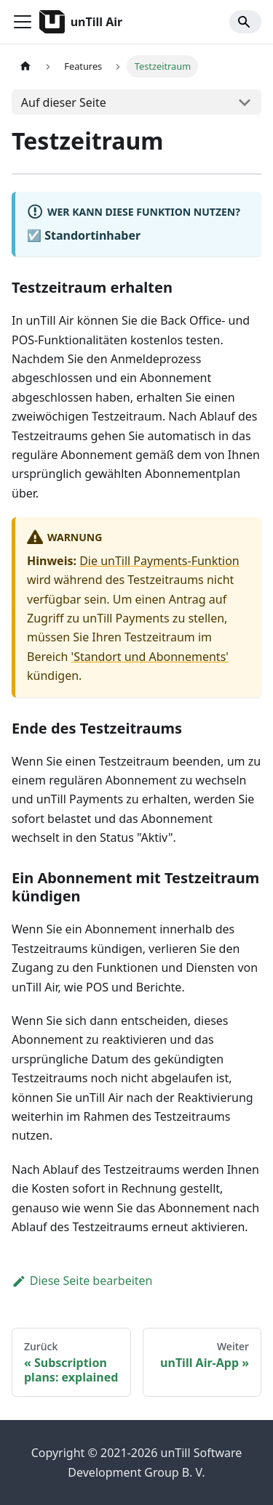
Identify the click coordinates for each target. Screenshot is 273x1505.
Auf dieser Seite (63, 102)
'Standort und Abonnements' (150, 657)
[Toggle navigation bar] (22, 22)
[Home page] (25, 66)
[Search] (245, 21)
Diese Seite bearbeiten (82, 1281)
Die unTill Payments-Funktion (159, 561)
